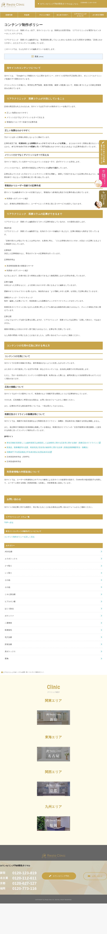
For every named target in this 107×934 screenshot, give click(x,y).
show (41, 56)
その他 (7, 580)
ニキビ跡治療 (10, 594)
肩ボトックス (10, 651)
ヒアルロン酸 (10, 601)
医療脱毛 (8, 630)
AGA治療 (8, 552)
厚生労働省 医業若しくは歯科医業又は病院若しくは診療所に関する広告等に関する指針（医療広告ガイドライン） (53, 443)
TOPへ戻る (8, 522)
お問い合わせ (95, 876)
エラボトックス (11, 559)
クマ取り (8, 566)
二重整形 (8, 623)
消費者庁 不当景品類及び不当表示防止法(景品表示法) (28, 452)
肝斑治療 (8, 644)
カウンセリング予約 (59, 876)
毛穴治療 (8, 637)
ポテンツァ (9, 616)
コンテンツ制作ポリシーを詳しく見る (19, 537)
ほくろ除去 (9, 609)
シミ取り (8, 573)
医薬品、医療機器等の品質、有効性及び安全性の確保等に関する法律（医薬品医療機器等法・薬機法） (48, 447)
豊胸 (6, 658)
